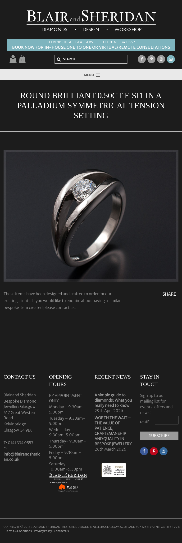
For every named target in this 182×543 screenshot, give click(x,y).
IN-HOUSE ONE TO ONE (68, 47)
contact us (65, 307)
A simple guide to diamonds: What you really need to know (113, 400)
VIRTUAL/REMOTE (117, 47)
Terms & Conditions (18, 531)
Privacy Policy (43, 531)
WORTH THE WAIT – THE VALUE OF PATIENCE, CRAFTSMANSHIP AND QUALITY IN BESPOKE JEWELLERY (113, 430)
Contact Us (61, 531)
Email (145, 421)
